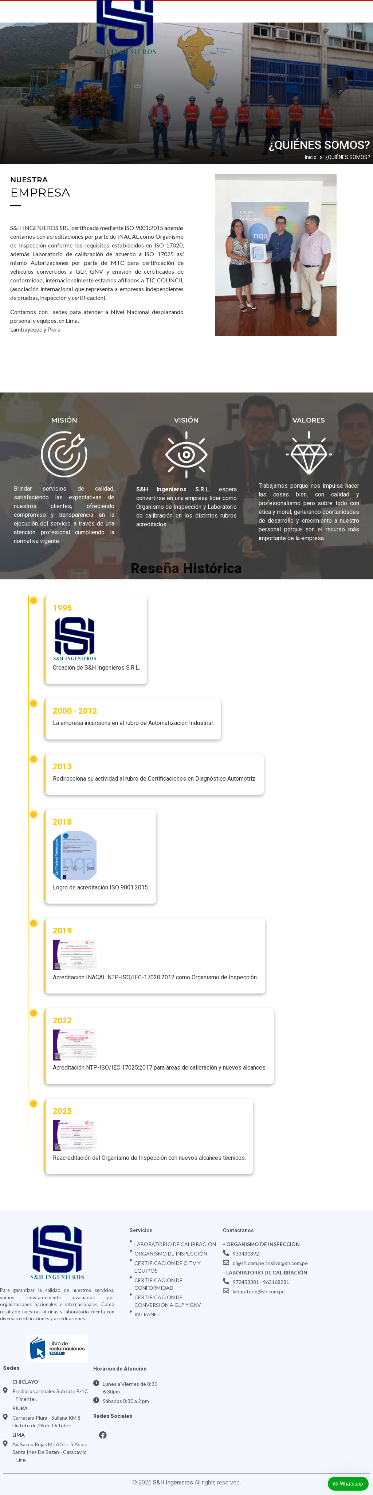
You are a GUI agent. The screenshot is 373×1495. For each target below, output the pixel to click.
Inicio (311, 157)
